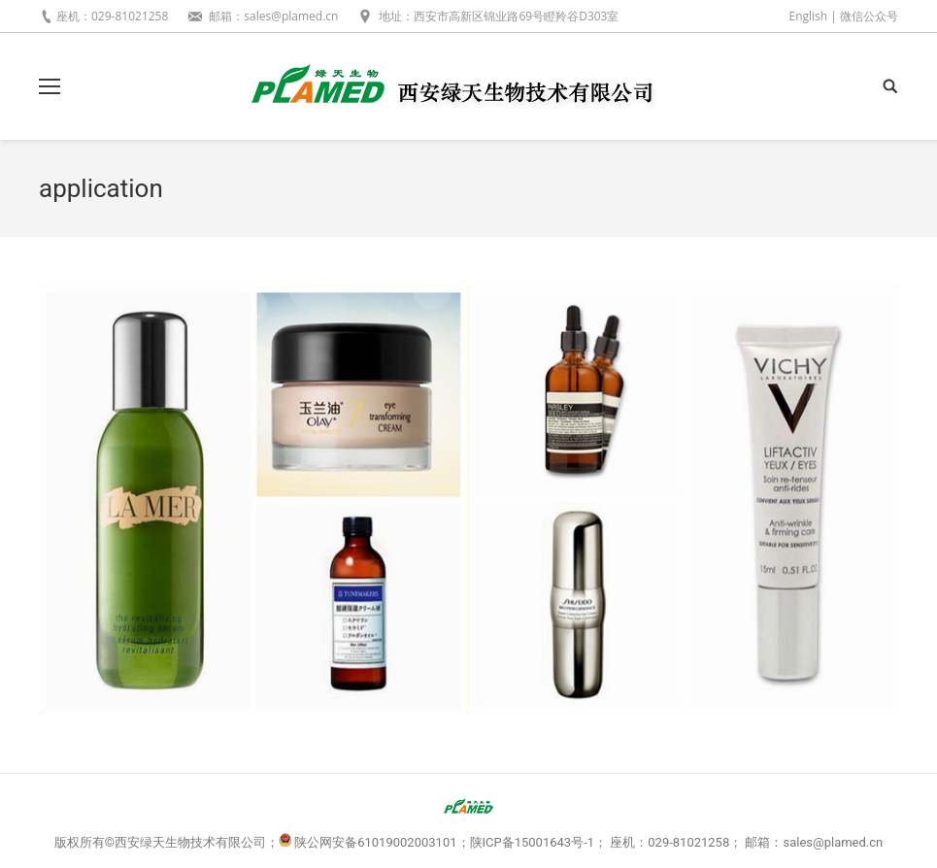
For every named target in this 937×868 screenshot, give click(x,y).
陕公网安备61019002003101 (375, 842)
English (807, 16)
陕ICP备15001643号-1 (532, 842)
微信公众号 (869, 16)
